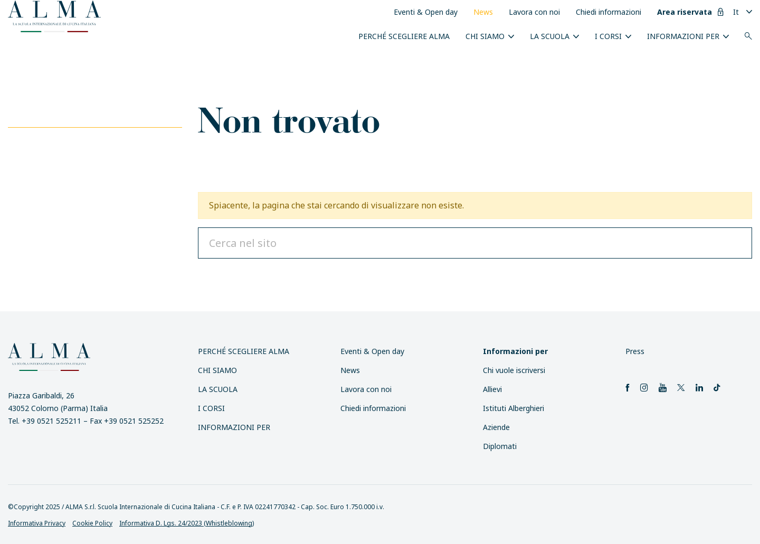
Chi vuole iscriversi (514, 370)
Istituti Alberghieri (513, 408)
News (483, 12)
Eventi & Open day (426, 12)
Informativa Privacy (36, 523)
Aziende (496, 427)
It (736, 12)
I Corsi (608, 36)
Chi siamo (485, 36)
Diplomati (500, 446)
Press (634, 351)
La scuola (549, 36)
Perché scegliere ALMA (404, 36)
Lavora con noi (534, 12)
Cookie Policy (92, 523)
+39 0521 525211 (51, 421)
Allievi (492, 389)
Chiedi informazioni (608, 12)
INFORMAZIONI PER (683, 36)
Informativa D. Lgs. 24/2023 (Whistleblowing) (186, 523)
